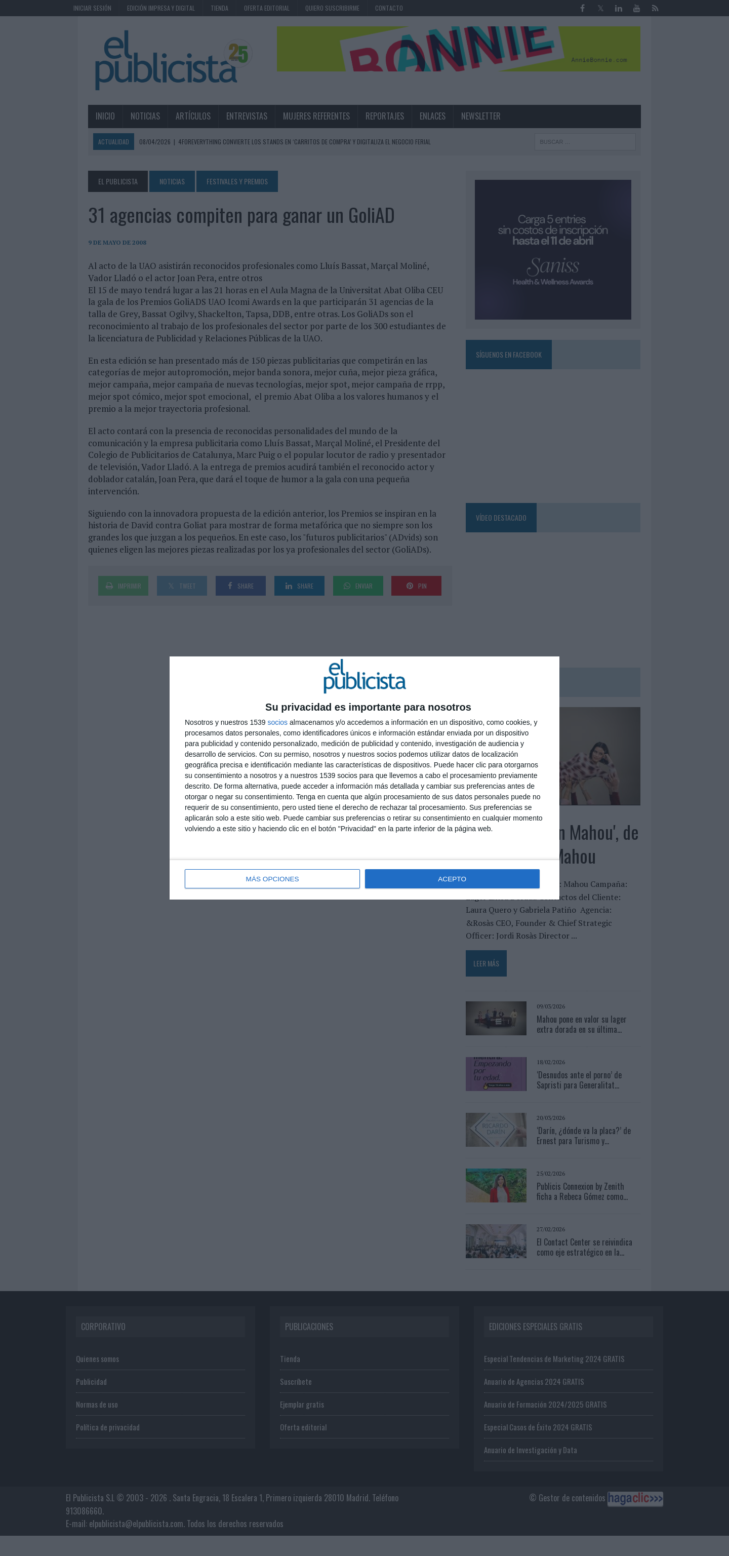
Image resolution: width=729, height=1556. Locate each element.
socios (277, 722)
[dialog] (364, 778)
